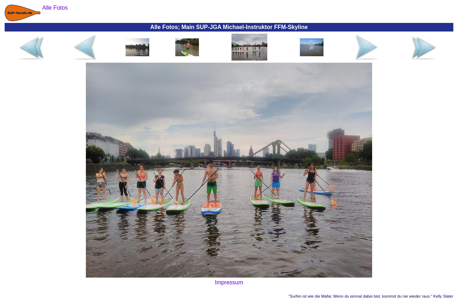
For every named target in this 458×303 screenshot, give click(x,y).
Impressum (229, 282)
